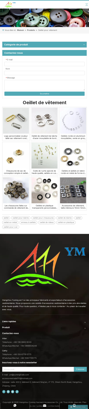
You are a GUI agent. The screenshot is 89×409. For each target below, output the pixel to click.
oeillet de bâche (65, 218)
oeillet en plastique (66, 222)
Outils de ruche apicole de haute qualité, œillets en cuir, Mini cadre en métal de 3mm (44, 172)
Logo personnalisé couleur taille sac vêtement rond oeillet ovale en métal (16, 137)
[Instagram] (12, 391)
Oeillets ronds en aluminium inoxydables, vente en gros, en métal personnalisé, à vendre (73, 137)
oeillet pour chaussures (43, 218)
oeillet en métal (10, 222)
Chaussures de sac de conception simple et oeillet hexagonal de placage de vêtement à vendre (16, 172)
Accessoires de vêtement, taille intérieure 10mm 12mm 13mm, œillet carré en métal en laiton (73, 206)
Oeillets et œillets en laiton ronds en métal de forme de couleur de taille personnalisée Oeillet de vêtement (73, 172)
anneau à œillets (28, 222)
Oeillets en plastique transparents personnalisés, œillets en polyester (44, 206)
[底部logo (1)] (44, 265)
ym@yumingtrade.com (19, 375)
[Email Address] (37, 369)
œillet (6, 218)
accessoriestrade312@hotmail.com (17, 378)
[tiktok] (17, 391)
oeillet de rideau (47, 222)
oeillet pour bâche (21, 218)
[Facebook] (3, 391)
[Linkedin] (8, 391)
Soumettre (44, 94)
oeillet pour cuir (11, 227)
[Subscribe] (80, 369)
